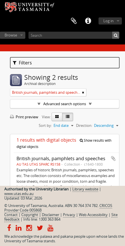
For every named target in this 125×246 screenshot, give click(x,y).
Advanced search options (64, 103)
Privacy (69, 214)
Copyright (29, 214)
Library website (85, 189)
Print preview (24, 116)
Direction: (84, 125)
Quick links (88, 21)
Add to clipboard (113, 158)
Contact (11, 214)
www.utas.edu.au (19, 193)
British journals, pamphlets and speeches (61, 158)
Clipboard (74, 21)
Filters (22, 63)
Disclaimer (50, 214)
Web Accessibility (93, 214)
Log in (108, 20)
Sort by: (45, 125)
